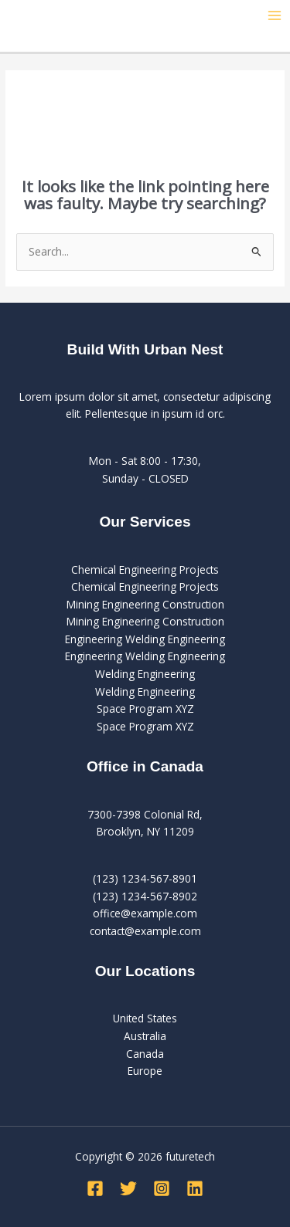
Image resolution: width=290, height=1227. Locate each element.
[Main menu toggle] (275, 16)
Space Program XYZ (145, 708)
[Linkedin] (194, 1188)
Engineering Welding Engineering (145, 639)
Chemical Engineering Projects (145, 569)
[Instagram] (161, 1188)
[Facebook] (95, 1188)
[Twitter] (128, 1188)
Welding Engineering (145, 673)
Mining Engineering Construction (145, 604)
